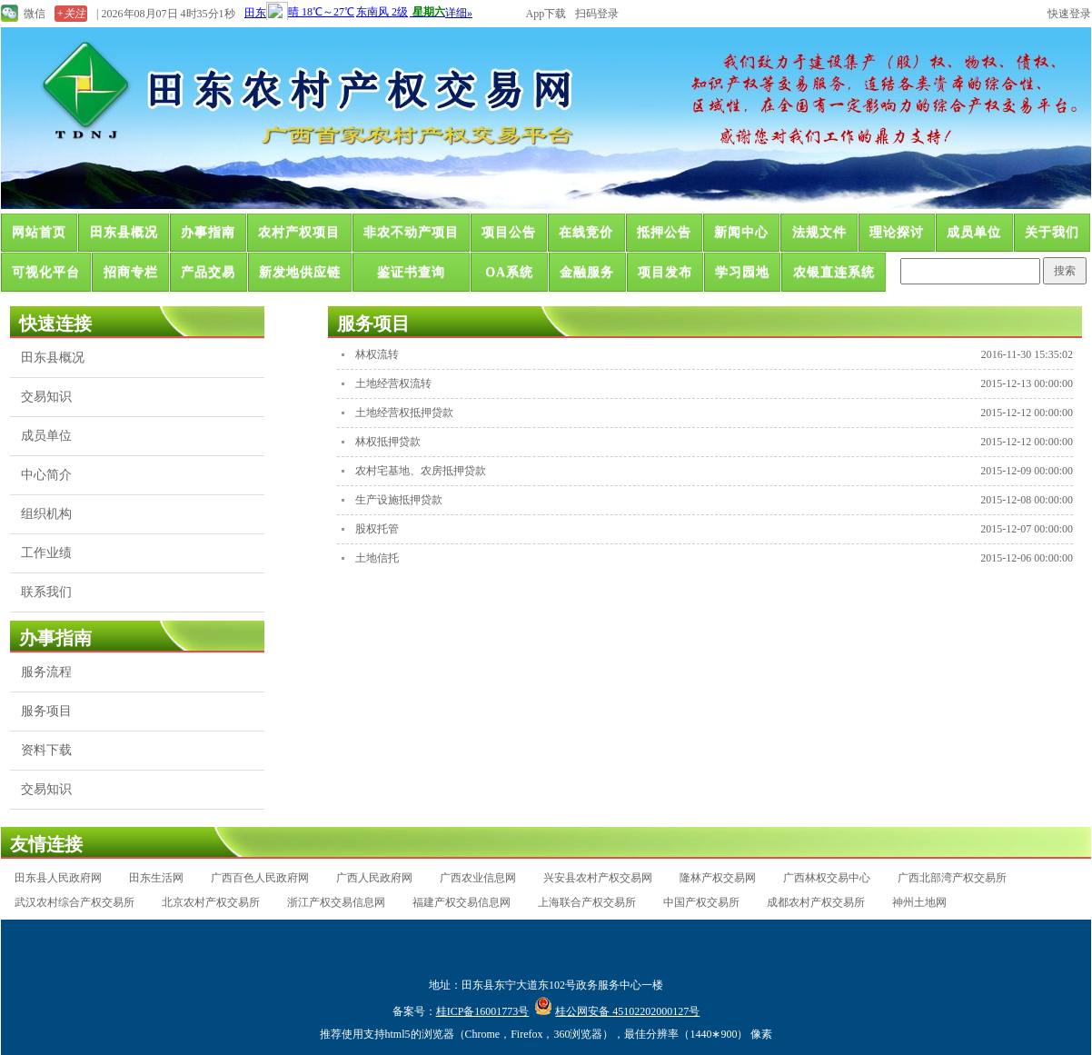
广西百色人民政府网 (260, 877)
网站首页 (39, 232)
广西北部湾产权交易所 (952, 877)
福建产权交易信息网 (461, 902)
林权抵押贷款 (388, 441)
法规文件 (819, 232)
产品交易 (208, 272)
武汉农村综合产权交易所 (74, 902)
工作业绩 (46, 553)
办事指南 (208, 232)
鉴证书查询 (411, 272)
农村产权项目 (299, 232)
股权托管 (377, 529)
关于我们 (1052, 232)
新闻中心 (741, 232)
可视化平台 (46, 272)
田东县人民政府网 (58, 877)
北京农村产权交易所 (211, 902)
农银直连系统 (834, 272)
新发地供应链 (300, 272)
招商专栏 (131, 272)
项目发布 (665, 272)
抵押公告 (664, 232)
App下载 (546, 13)
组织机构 (46, 514)
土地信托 (377, 558)
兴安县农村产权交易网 (597, 877)
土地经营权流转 (393, 383)
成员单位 (974, 232)
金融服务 (587, 272)
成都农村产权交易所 (816, 902)
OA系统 (509, 272)
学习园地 (742, 272)
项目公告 (508, 232)
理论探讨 (896, 232)
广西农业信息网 (478, 877)
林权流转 (377, 354)
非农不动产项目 (411, 232)
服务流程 (46, 672)
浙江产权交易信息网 (336, 902)
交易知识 (46, 396)
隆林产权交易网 (718, 877)
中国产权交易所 (701, 902)
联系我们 (46, 592)
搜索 (1065, 270)
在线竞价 (586, 232)
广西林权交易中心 (826, 877)
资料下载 (46, 750)
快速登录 (1069, 13)
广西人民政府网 (374, 877)
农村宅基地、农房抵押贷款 (420, 470)
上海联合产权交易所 (587, 902)
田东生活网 (156, 877)
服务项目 (46, 711)
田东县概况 (124, 232)
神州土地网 (919, 902)
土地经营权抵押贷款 (404, 412)
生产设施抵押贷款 (398, 499)
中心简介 (46, 475)
